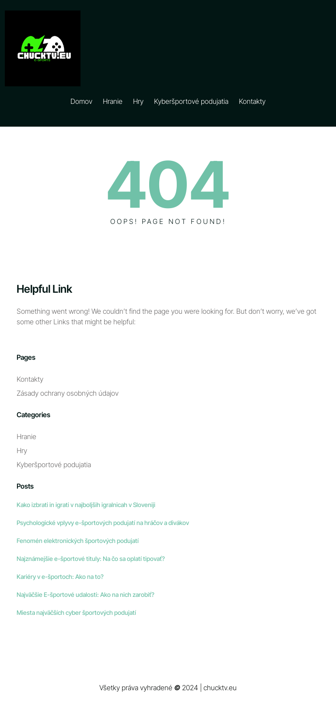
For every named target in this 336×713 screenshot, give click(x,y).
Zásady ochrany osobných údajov (68, 393)
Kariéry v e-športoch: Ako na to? (60, 576)
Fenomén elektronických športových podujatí (78, 540)
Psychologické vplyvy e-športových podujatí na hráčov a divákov (103, 522)
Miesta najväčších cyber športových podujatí (76, 612)
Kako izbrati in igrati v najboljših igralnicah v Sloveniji (86, 504)
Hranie (26, 436)
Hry (22, 450)
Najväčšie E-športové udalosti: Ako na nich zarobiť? (85, 594)
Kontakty (30, 379)
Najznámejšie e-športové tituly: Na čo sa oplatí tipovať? (91, 558)
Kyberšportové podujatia (54, 464)
